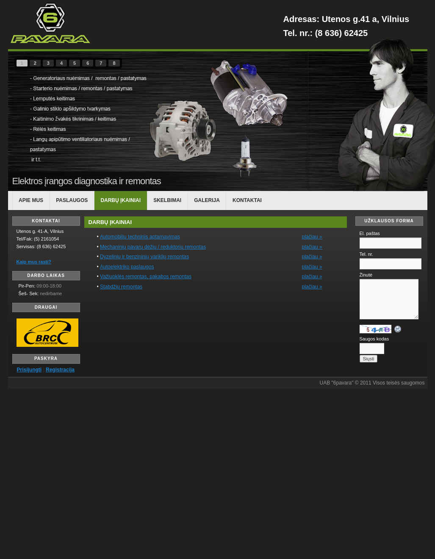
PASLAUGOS (72, 200)
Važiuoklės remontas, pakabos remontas (145, 277)
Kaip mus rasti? (34, 261)
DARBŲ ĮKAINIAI (120, 200)
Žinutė (366, 274)
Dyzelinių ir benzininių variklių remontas (144, 257)
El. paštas (370, 233)
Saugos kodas (374, 338)
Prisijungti (29, 370)
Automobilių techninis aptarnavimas (140, 237)
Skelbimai (167, 200)
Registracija (60, 370)
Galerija (207, 200)
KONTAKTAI (247, 200)
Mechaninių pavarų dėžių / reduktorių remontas (153, 247)
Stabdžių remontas (121, 287)
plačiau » (312, 247)
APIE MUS (31, 200)
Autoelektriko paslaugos (127, 267)
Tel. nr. (366, 254)
